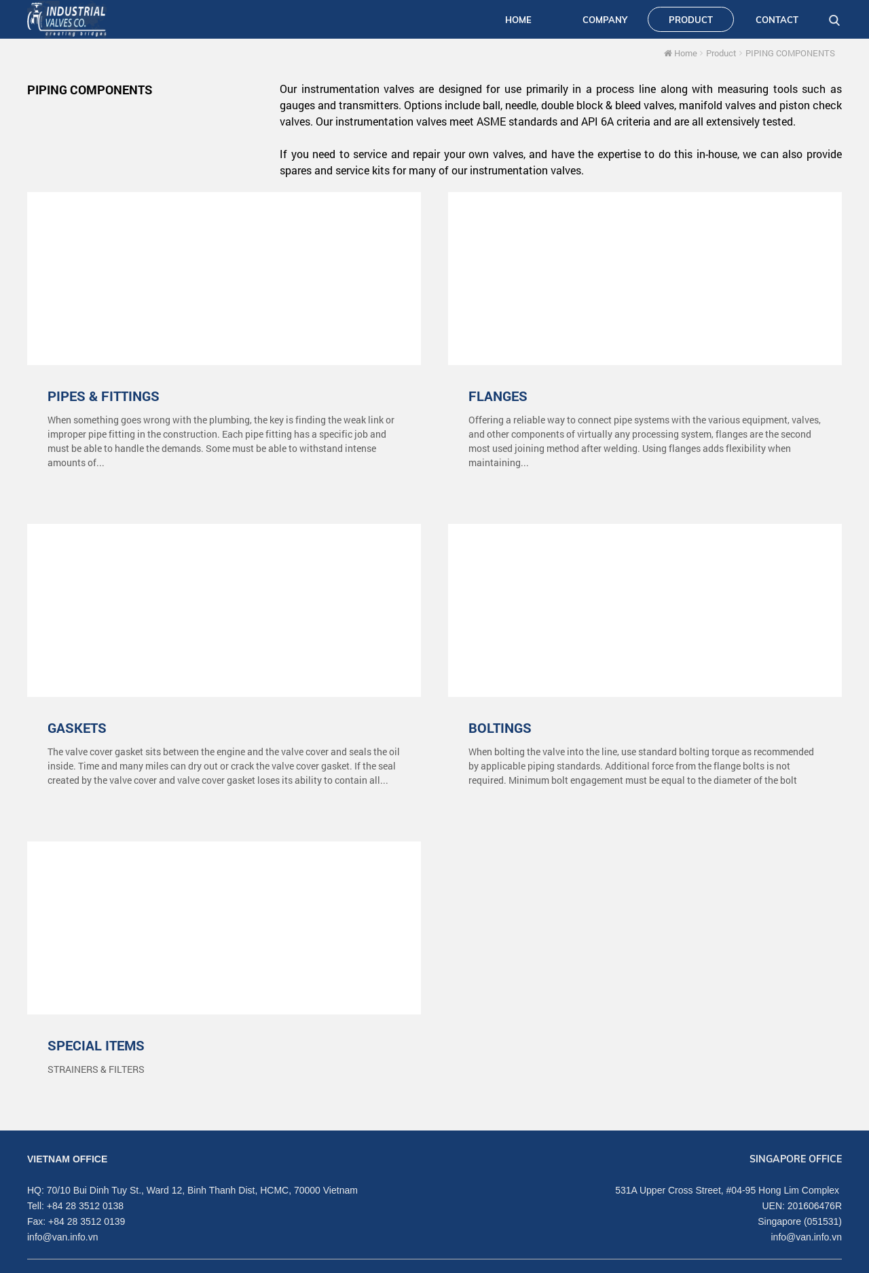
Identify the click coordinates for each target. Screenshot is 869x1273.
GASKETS (77, 727)
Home (680, 53)
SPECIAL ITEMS (96, 1045)
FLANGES (498, 395)
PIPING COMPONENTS (790, 53)
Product (721, 53)
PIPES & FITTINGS (104, 395)
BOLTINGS (500, 727)
